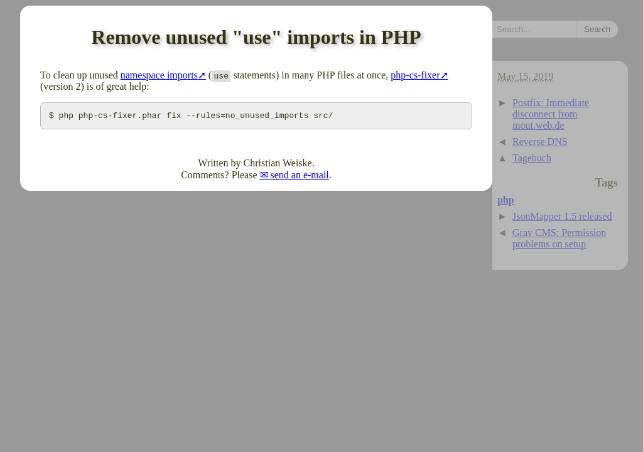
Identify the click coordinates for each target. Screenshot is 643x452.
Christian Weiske (278, 164)
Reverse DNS (540, 141)
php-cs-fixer (415, 75)
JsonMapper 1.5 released (562, 216)
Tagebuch (531, 158)
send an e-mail (300, 176)
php (505, 200)
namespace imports (159, 75)
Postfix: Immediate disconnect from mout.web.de (550, 114)
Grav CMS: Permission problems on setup (559, 238)
